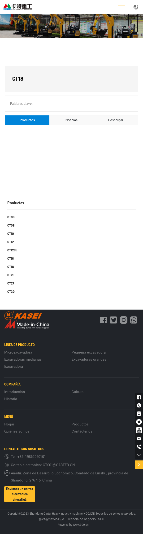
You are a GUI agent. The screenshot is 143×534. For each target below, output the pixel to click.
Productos (80, 424)
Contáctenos (82, 431)
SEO (101, 519)
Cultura (77, 392)
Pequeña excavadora (89, 352)
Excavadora (13, 366)
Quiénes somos (17, 431)
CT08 (11, 225)
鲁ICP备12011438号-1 (51, 519)
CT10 (10, 234)
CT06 (10, 217)
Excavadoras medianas (23, 359)
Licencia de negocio (81, 519)
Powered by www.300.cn (73, 524)
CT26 (10, 275)
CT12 (10, 242)
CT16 (10, 258)
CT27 (10, 283)
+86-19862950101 (31, 457)
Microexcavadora (18, 352)
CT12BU (12, 250)
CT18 (10, 267)
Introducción (14, 392)
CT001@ (49, 465)
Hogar (9, 424)
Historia (10, 399)
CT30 (11, 291)
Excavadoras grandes (89, 359)
